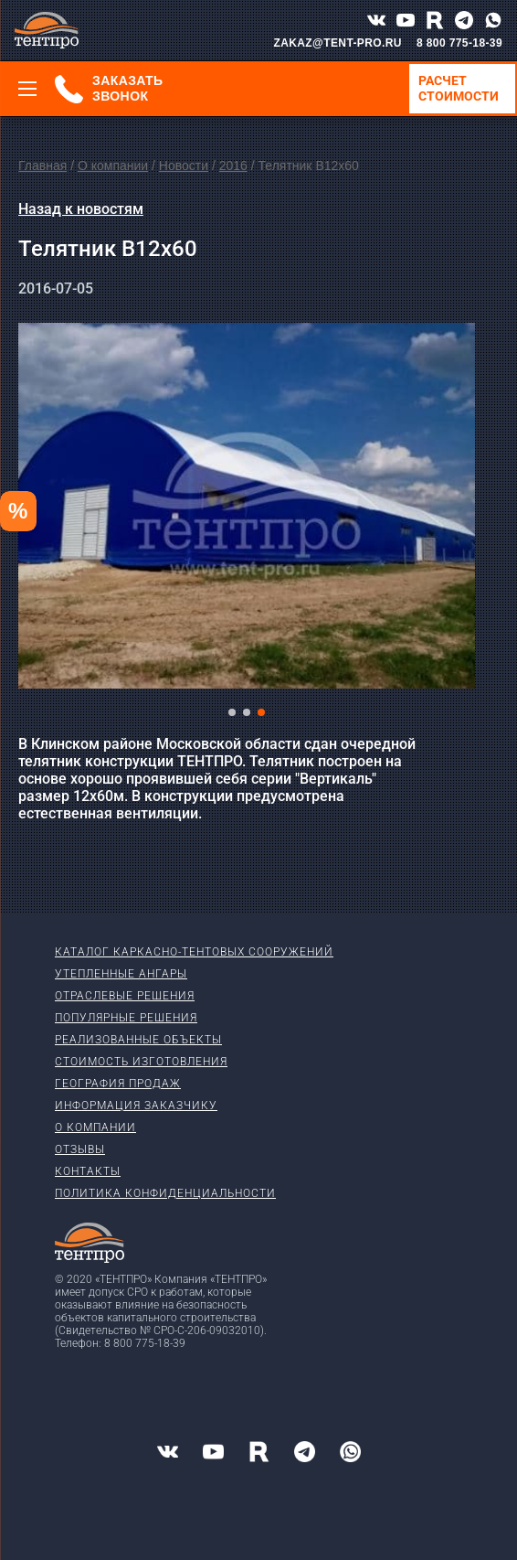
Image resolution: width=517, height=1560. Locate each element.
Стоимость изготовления (141, 1061)
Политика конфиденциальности (165, 1193)
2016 (233, 165)
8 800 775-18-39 (459, 43)
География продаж (118, 1083)
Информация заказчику (136, 1105)
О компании (113, 165)
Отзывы (80, 1149)
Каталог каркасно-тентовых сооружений (194, 952)
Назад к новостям (80, 209)
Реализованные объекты (138, 1039)
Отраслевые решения (125, 995)
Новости (183, 165)
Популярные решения (126, 1017)
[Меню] (27, 88)
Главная (42, 165)
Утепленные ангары (121, 973)
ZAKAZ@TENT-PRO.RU (337, 43)
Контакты (88, 1171)
